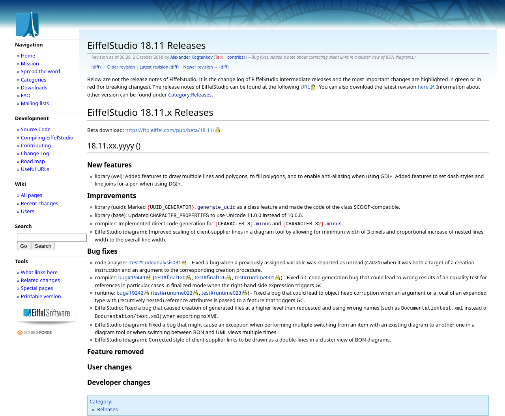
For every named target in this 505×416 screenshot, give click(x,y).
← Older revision (118, 67)
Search (23, 226)
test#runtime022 (173, 290)
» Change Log (33, 153)
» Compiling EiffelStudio (45, 137)
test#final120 (169, 275)
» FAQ (23, 95)
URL (305, 86)
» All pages (29, 195)
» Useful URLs (33, 169)
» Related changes (38, 280)
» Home (26, 55)
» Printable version (39, 296)
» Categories (32, 79)
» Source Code (33, 129)
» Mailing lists (33, 103)
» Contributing (34, 145)
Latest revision (154, 67)
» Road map (31, 161)
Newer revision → (201, 67)
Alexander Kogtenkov (191, 57)
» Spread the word (38, 71)
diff (96, 67)
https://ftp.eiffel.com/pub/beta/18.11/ (170, 130)
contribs (235, 57)
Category (100, 397)
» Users (25, 211)
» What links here (37, 272)
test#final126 (210, 275)
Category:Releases (189, 94)
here (423, 86)
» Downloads (32, 87)
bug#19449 (132, 275)
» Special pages (35, 288)
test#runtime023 (221, 290)
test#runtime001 (255, 275)
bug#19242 (130, 290)
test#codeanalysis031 (155, 260)
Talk (219, 57)
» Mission (28, 63)
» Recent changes (37, 203)
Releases (107, 405)
